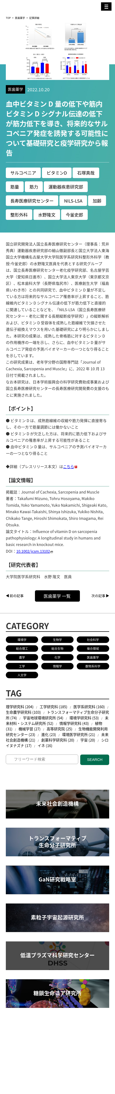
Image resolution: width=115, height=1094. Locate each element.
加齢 (14, 215)
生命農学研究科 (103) (30, 728)
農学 (22, 673)
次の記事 (98, 610)
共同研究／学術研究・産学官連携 (73, 1045)
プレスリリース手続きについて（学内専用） (44, 1073)
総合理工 (22, 664)
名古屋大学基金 (42, 1068)
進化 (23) (69, 751)
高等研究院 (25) (75, 746)
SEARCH (95, 777)
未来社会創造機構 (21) (42, 757)
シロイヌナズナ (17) (44, 763)
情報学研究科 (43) (93, 740)
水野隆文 (68, 215)
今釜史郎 (19, 230)
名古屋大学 (15, 1068)
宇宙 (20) (13, 763)
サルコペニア (23, 173)
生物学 (57, 655)
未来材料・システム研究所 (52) (45, 740)
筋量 (14, 187)
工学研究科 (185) (55, 723)
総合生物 (57, 664)
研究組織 (32, 1045)
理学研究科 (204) (20, 723)
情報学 (57, 682)
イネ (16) (75, 763)
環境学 (22, 655)
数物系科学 (93, 682)
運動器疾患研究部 (68, 187)
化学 (57, 673)
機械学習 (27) (44, 746)
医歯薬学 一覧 (60, 611)
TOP (8, 17)
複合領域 (93, 664)
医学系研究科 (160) (92, 723)
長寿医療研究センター (32, 201)
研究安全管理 (36, 1049)
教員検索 (13, 1049)
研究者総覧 (69, 1068)
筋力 (34, 187)
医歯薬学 (20, 17)
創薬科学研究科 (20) (85, 757)
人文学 (22, 691)
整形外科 (39, 215)
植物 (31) (19, 746)
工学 (22, 682)
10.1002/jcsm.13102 (34, 566)
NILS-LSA (75, 201)
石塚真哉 (89, 173)
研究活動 (13, 1045)
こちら (69, 481)
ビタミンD (58, 173)
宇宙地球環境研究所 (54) (56, 734)
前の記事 (17, 610)
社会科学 (93, 655)
